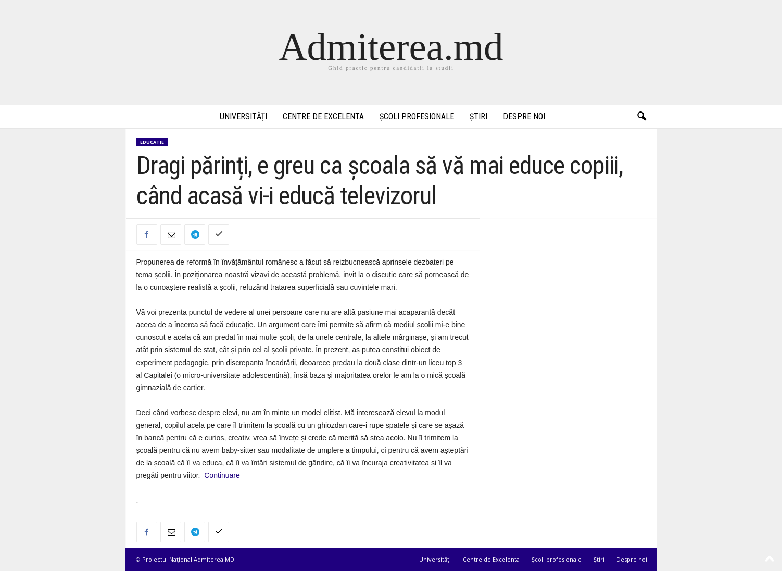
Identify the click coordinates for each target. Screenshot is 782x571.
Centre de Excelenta (323, 116)
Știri (478, 116)
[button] (641, 116)
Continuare (223, 475)
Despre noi (524, 116)
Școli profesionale (417, 116)
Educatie (152, 142)
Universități (243, 116)
